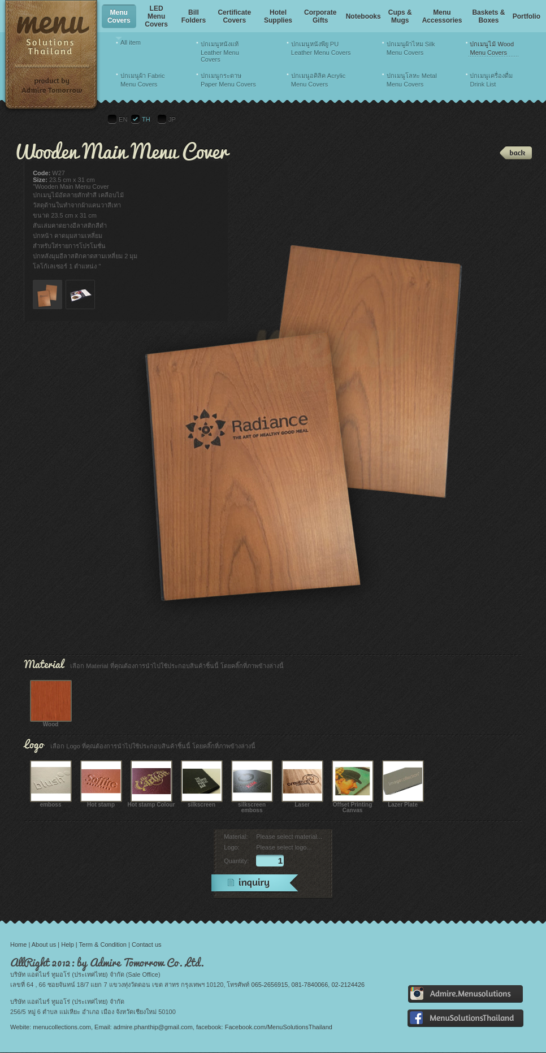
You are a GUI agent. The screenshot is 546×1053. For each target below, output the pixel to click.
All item (130, 42)
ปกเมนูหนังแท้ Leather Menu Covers (220, 52)
